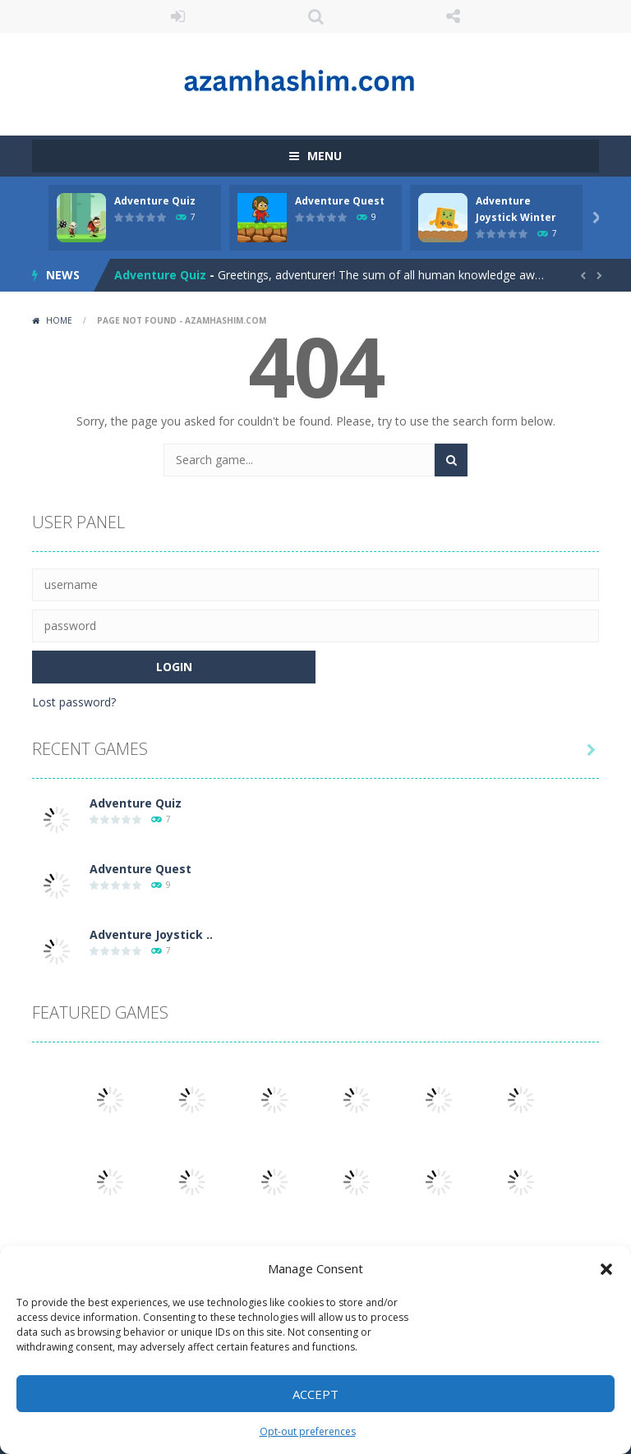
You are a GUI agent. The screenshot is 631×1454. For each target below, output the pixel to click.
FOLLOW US (453, 16)
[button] (606, 1269)
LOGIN (178, 16)
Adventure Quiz (155, 201)
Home (59, 320)
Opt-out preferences (308, 1431)
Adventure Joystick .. (151, 934)
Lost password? (74, 702)
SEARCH (315, 16)
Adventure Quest (340, 201)
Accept (315, 1394)
